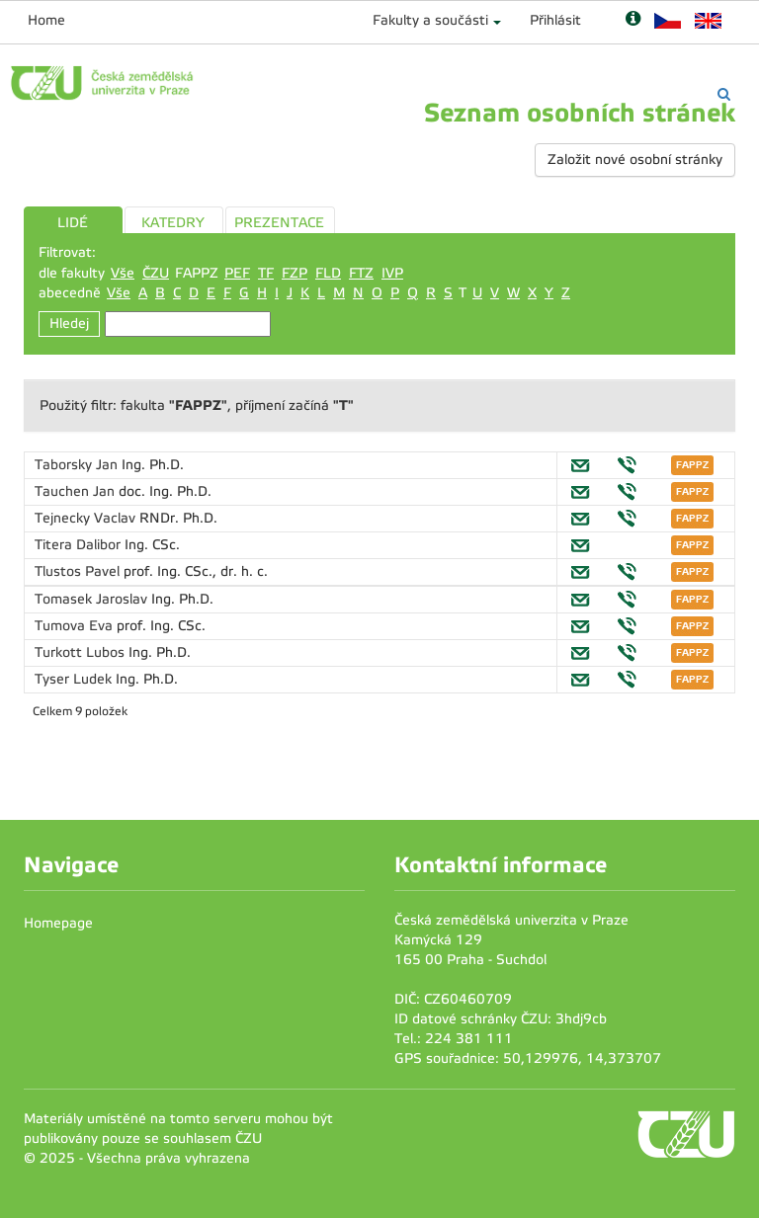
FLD (328, 273)
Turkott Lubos (81, 652)
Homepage (58, 923)
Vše (122, 273)
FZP (294, 273)
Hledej (69, 323)
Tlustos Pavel (79, 571)
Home (46, 20)
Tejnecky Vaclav (87, 518)
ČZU (155, 273)
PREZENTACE (279, 222)
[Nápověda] (633, 20)
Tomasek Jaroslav (93, 599)
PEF (237, 273)
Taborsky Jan (78, 464)
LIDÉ (72, 222)
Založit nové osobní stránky (635, 159)
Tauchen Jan (77, 491)
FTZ (361, 273)
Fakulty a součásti (430, 20)
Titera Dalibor (80, 544)
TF (266, 273)
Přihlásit (555, 20)
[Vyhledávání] (723, 94)
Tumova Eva (76, 625)
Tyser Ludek (75, 679)
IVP (392, 273)
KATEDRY (173, 222)
